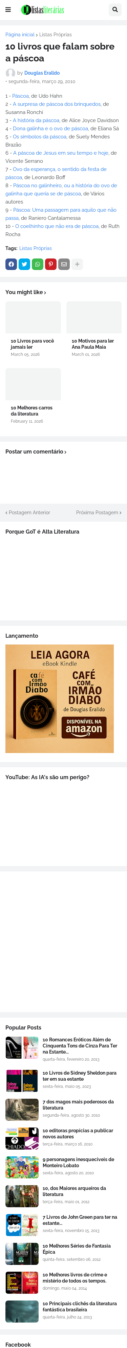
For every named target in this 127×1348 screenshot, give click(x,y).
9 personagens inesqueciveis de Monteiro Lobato (78, 1162)
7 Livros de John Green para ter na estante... (80, 1220)
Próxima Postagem (97, 512)
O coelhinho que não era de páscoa (57, 226)
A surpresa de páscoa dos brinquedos (56, 104)
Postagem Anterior (29, 512)
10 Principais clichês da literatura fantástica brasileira (80, 1306)
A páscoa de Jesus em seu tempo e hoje (60, 153)
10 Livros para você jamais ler (32, 344)
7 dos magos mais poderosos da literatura (78, 1105)
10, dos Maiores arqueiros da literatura (74, 1191)
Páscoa (20, 96)
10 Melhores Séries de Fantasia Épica (77, 1249)
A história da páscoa (36, 120)
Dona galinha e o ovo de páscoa (50, 129)
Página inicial (20, 34)
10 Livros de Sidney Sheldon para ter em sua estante (80, 1076)
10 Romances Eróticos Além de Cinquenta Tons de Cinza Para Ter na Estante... (80, 1046)
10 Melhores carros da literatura (31, 411)
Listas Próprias (55, 34)
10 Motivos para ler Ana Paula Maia (93, 344)
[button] (8, 10)
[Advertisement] (63, 941)
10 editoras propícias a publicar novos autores (78, 1133)
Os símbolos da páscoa (39, 137)
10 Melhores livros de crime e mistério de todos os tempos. (75, 1278)
